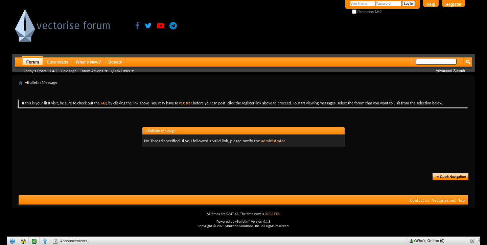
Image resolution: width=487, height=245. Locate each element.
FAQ (53, 71)
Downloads (57, 62)
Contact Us (419, 200)
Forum (32, 62)
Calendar (68, 71)
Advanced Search (450, 71)
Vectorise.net (444, 200)
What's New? (88, 62)
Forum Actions (91, 71)
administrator (273, 140)
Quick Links (120, 71)
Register (453, 4)
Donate (115, 62)
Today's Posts (35, 71)
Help (430, 4)
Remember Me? (366, 12)
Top (461, 200)
